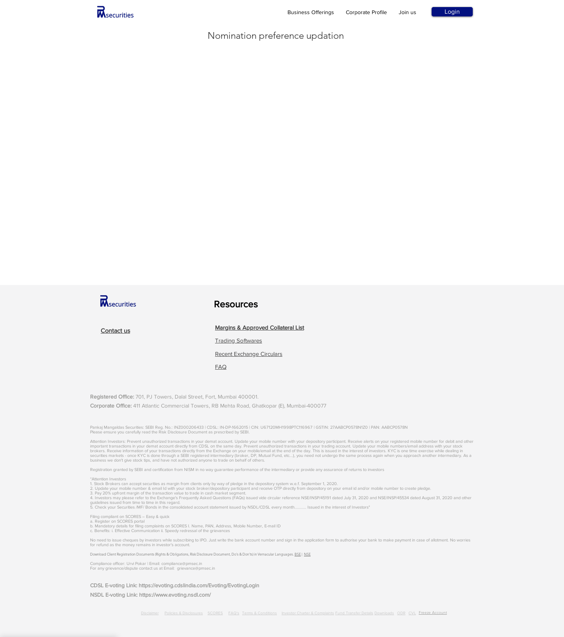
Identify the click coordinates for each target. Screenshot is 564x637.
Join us (407, 12)
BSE (298, 554)
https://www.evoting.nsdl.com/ (175, 595)
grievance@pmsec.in (196, 568)
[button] (259, 327)
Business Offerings (310, 12)
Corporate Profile (366, 12)
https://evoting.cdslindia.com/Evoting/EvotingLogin (199, 585)
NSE (307, 554)
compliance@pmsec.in (181, 563)
